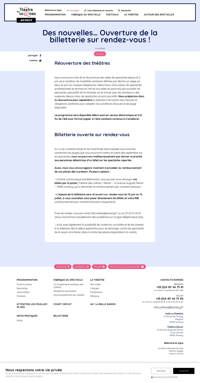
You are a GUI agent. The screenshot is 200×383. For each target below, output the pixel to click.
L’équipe (94, 288)
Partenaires (96, 292)
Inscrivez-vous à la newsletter (127, 266)
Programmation (55, 14)
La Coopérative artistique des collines (68, 285)
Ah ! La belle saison (103, 304)
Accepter (184, 371)
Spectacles (22, 288)
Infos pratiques (27, 315)
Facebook (62, 266)
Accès (20, 320)
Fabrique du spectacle (86, 14)
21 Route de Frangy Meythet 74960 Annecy (173, 317)
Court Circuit (62, 304)
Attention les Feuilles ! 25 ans (32, 305)
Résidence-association (65, 291)
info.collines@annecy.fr (168, 307)
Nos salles (95, 284)
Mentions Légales (176, 351)
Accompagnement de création (69, 294)
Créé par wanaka (176, 353)
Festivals (112, 14)
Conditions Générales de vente (170, 348)
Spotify (99, 266)
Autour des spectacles (159, 14)
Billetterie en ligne (173, 343)
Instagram (82, 266)
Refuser (161, 371)
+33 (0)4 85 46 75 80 (169, 298)
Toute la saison (24, 284)
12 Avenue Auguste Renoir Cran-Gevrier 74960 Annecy (170, 331)
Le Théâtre (131, 14)
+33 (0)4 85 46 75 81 (170, 287)
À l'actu (100, 53)
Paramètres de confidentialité (164, 377)
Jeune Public (23, 292)
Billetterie (60, 315)
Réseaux (94, 296)
